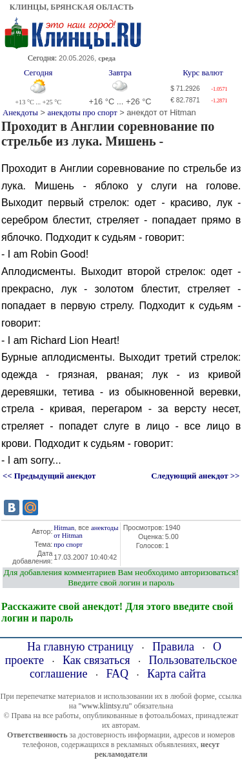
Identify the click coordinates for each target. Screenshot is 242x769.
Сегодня (38, 72)
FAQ (117, 673)
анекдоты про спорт (82, 112)
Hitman (64, 527)
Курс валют (203, 72)
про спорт (68, 544)
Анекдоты (20, 112)
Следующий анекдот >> (195, 475)
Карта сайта (176, 673)
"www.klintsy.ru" (105, 705)
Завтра (120, 72)
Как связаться (96, 660)
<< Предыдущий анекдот (49, 475)
